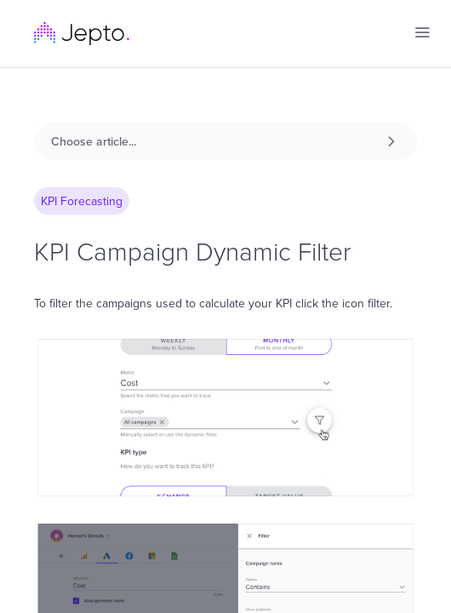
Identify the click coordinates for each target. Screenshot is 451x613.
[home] (81, 34)
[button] (422, 32)
